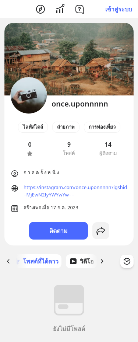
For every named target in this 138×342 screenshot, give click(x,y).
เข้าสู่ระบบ (118, 9)
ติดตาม (58, 231)
